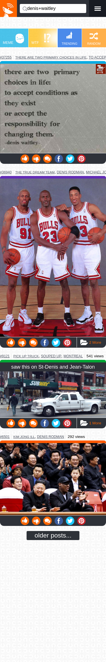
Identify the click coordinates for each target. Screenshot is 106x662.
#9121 (5, 356)
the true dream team (35, 172)
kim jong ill (24, 437)
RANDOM (93, 38)
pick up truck (26, 356)
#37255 (6, 57)
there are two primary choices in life (50, 57)
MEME (13, 39)
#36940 (6, 172)
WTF (41, 39)
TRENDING (69, 38)
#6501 (5, 437)
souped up (51, 356)
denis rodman (70, 172)
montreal (73, 356)
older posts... (53, 535)
